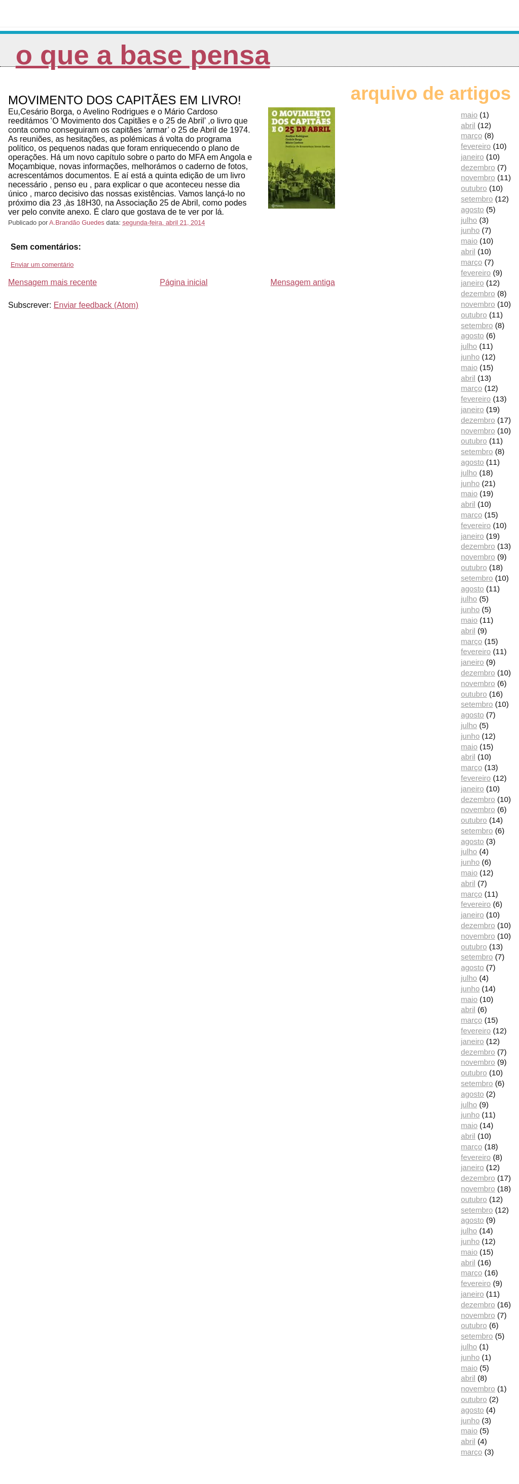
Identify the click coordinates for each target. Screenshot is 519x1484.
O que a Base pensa (143, 54)
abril (468, 125)
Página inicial (183, 282)
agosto (472, 209)
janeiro (472, 156)
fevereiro (476, 146)
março (471, 135)
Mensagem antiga (303, 282)
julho (469, 220)
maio (469, 114)
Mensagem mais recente (52, 282)
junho (470, 230)
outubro (474, 188)
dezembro (478, 167)
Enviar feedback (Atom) (96, 305)
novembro (478, 177)
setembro (477, 198)
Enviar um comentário (42, 264)
